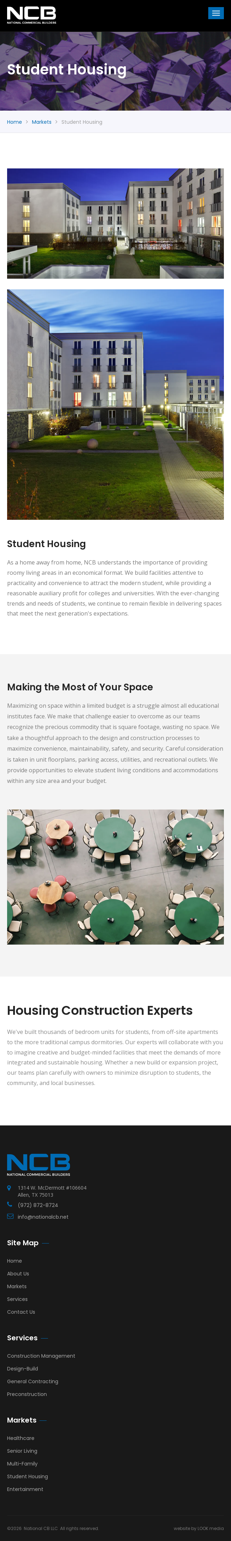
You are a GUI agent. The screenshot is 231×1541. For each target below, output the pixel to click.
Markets (17, 1286)
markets (42, 122)
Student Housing (27, 1476)
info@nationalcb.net (43, 1216)
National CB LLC (41, 1528)
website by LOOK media (199, 1528)
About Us (18, 1273)
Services (17, 1299)
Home (14, 122)
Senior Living (22, 1450)
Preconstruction (27, 1394)
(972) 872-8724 (38, 1205)
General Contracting (32, 1381)
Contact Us (21, 1311)
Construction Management (41, 1355)
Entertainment (25, 1489)
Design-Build (22, 1368)
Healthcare (20, 1438)
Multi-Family (22, 1463)
